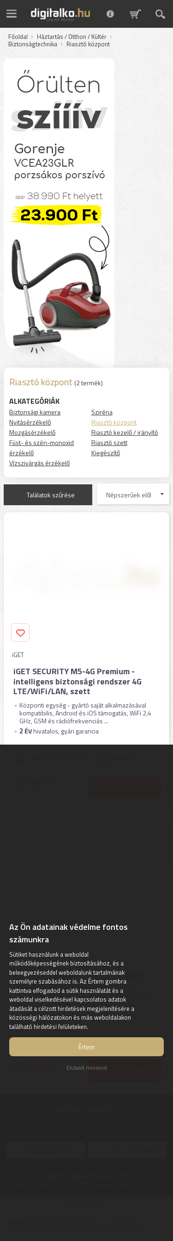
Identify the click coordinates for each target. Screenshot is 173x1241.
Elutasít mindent (86, 1067)
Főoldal (18, 37)
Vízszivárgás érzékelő (39, 463)
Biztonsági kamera (34, 412)
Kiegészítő (105, 453)
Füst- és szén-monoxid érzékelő (41, 448)
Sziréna (102, 412)
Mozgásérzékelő (32, 432)
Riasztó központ (114, 422)
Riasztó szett (109, 442)
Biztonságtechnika (32, 44)
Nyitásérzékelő (30, 422)
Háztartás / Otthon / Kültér (72, 37)
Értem (86, 1047)
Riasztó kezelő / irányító (124, 432)
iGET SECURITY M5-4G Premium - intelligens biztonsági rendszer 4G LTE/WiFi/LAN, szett (77, 681)
